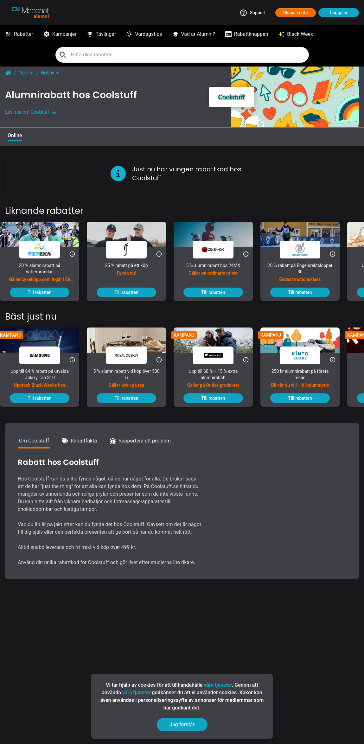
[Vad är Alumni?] (193, 34)
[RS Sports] (131, 249)
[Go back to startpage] (8, 73)
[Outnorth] (218, 355)
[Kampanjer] (60, 34)
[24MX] (218, 249)
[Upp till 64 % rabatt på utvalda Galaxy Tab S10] (44, 380)
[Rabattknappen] (246, 34)
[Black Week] (295, 34)
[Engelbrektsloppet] (305, 249)
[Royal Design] (131, 355)
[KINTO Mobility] (305, 355)
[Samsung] (44, 355)
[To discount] (44, 292)
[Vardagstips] (144, 34)
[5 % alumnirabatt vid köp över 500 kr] (131, 380)
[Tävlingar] (101, 34)
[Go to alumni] (30, 12)
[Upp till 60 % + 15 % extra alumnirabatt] (218, 380)
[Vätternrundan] (44, 249)
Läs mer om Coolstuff (30, 112)
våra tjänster (218, 685)
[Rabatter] (19, 34)
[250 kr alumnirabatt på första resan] (305, 380)
